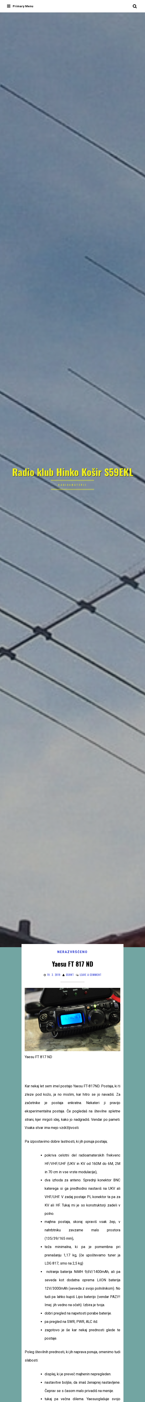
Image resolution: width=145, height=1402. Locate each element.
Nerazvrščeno (72, 952)
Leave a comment (91, 975)
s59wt (70, 975)
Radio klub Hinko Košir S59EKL (72, 472)
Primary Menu (20, 6)
